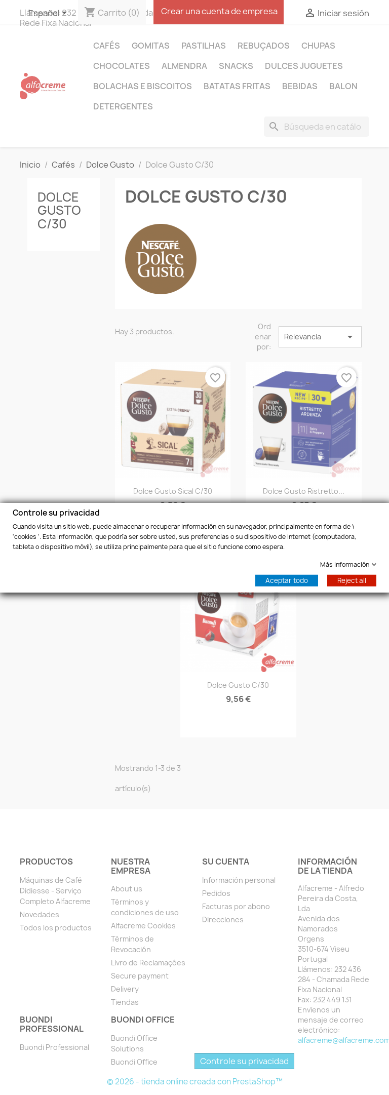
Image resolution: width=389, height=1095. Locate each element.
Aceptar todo (286, 579)
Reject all (351, 579)
